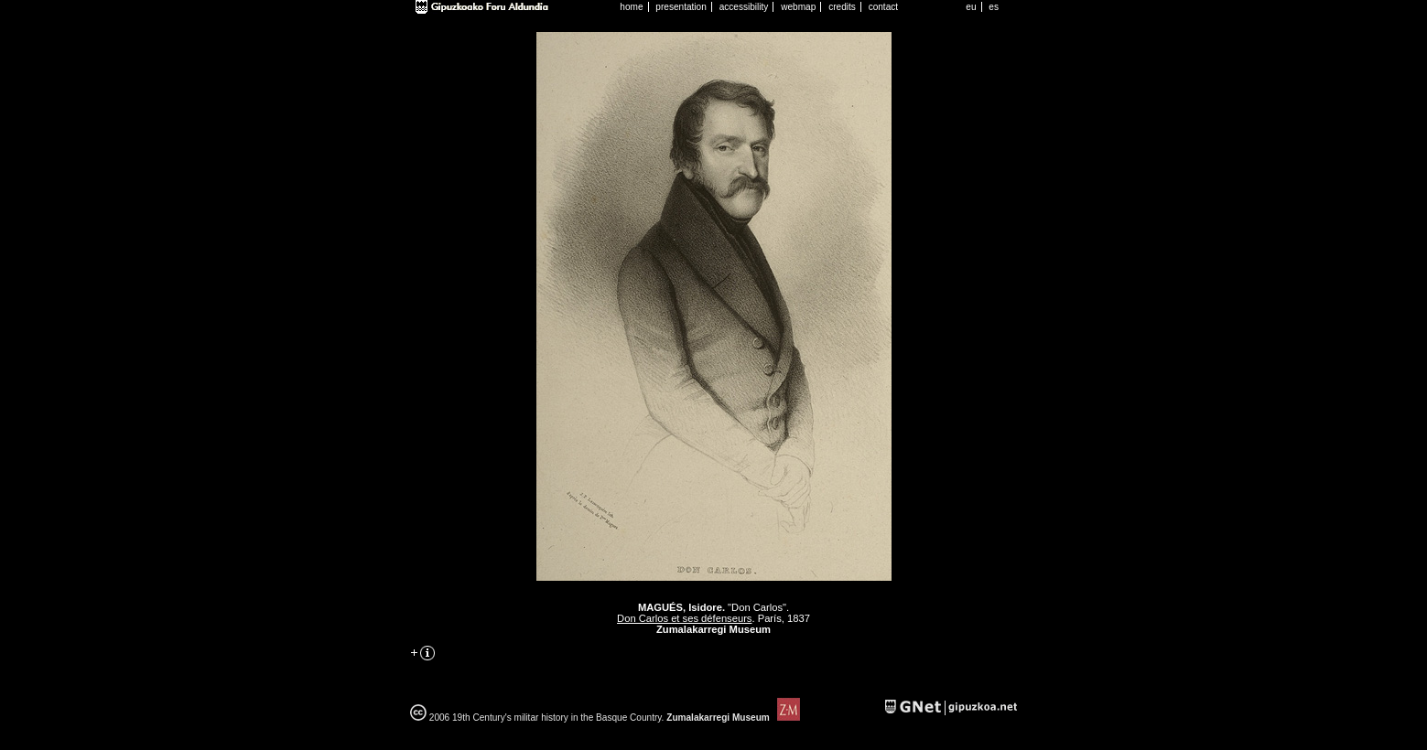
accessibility (744, 7)
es (994, 7)
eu (971, 7)
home (631, 7)
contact (884, 7)
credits (842, 7)
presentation (680, 7)
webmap (798, 7)
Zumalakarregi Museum (731, 717)
